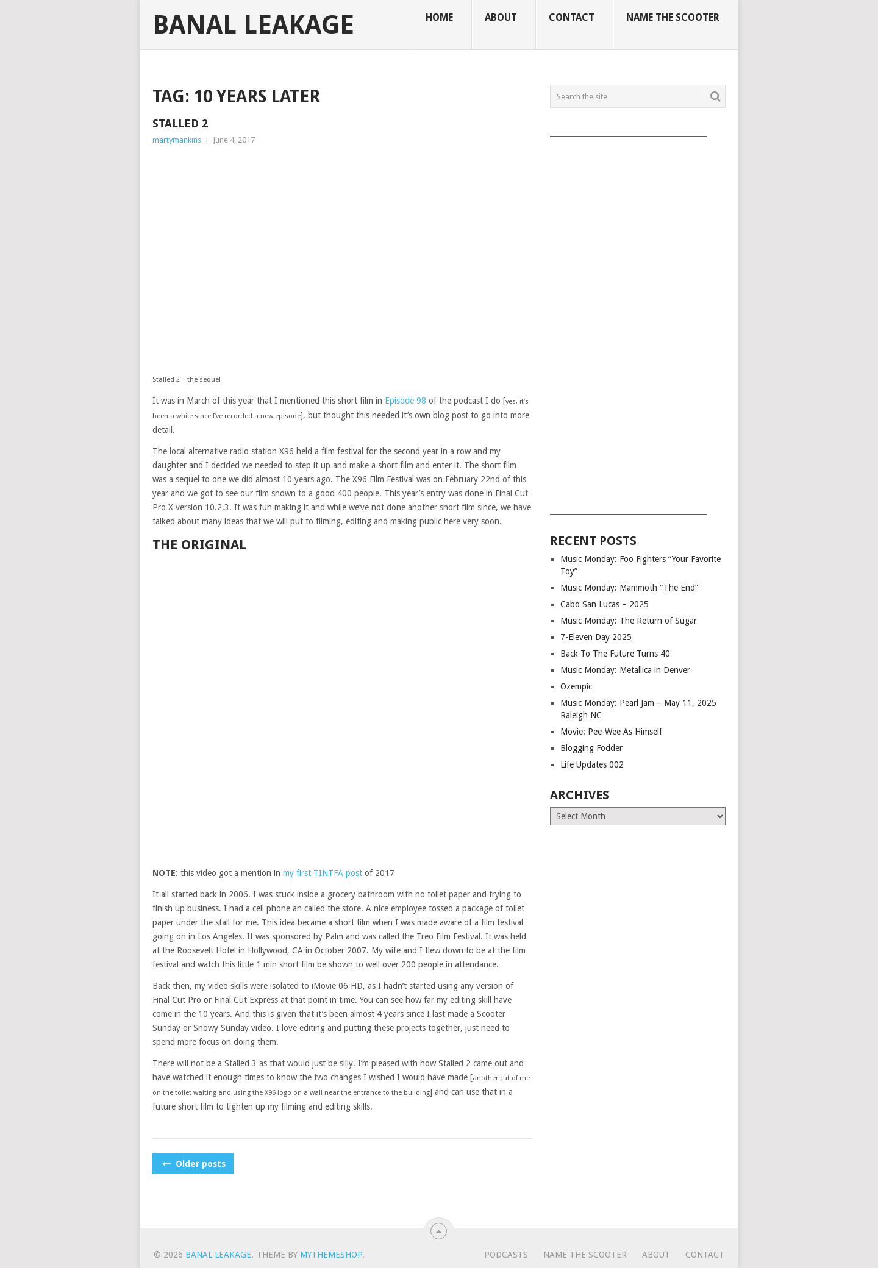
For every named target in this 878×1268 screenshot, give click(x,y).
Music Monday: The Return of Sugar (628, 620)
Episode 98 (405, 400)
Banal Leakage (253, 25)
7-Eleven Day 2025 (596, 637)
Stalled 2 (180, 123)
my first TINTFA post (322, 873)
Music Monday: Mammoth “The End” (629, 588)
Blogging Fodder (591, 748)
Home (439, 17)
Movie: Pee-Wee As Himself (611, 731)
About (501, 17)
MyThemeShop (331, 1254)
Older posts (193, 1164)
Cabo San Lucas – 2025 (604, 604)
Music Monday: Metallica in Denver (625, 670)
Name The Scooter (672, 17)
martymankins (176, 139)
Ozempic (576, 686)
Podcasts (506, 1254)
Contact (571, 17)
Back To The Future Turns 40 (615, 653)
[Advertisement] (638, 321)
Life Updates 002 (592, 764)
